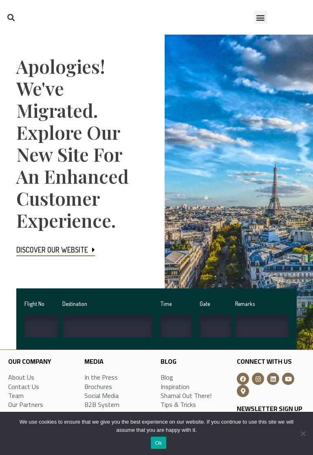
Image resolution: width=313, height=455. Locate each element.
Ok (158, 443)
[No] (303, 433)
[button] (11, 17)
